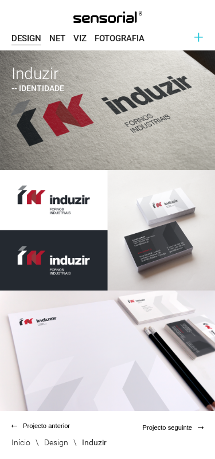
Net (57, 38)
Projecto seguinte (173, 427)
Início (20, 442)
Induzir (94, 442)
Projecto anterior (40, 425)
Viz (80, 38)
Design (26, 38)
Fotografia (119, 38)
